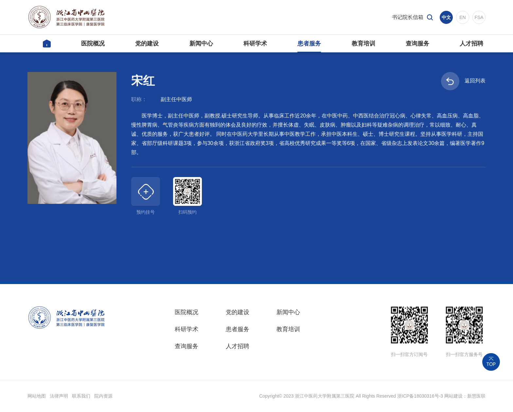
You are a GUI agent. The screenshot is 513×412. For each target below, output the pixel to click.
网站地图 (36, 396)
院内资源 (103, 396)
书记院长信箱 (407, 17)
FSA (478, 17)
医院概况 (186, 312)
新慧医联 (476, 396)
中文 (446, 17)
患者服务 (237, 329)
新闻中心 (288, 312)
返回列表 (463, 81)
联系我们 (81, 396)
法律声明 (59, 396)
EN (462, 17)
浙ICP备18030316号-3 (420, 396)
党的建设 (237, 312)
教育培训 (288, 329)
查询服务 (186, 346)
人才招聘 (237, 346)
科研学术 (186, 329)
